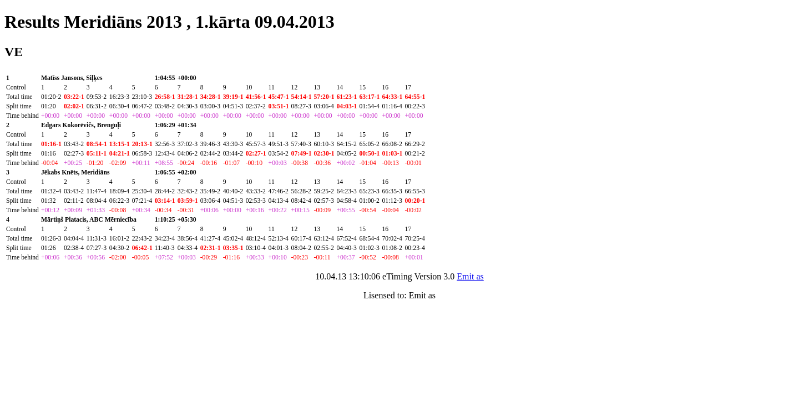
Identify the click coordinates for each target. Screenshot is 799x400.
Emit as (470, 276)
